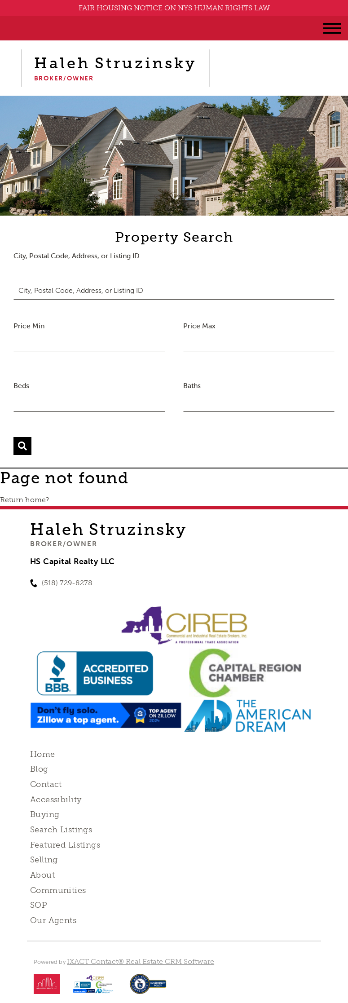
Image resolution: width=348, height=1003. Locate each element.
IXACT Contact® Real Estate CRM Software (140, 961)
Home (42, 754)
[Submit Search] (22, 446)
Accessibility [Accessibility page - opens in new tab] (55, 799)
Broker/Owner (63, 543)
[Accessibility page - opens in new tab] (148, 988)
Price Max (199, 325)
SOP (38, 905)
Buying (45, 814)
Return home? (24, 499)
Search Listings (61, 830)
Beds (21, 385)
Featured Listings (65, 845)
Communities (58, 890)
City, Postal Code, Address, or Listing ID (76, 255)
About (42, 875)
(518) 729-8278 (67, 583)
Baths (192, 385)
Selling (44, 860)
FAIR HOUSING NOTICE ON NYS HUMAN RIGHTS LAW (174, 8)
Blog (39, 769)
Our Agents (53, 920)
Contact (46, 784)
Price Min (28, 325)
